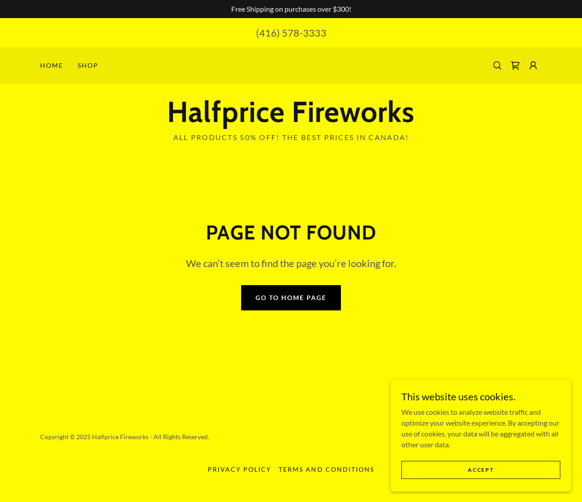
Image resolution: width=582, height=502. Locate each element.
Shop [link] (88, 65)
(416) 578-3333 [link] (291, 33)
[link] (515, 65)
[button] (533, 65)
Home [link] (51, 65)
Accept (481, 469)
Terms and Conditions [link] (326, 469)
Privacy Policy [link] (239, 469)
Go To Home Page (291, 297)
